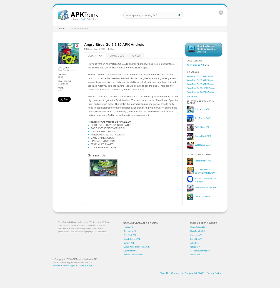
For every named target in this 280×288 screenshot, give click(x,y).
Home (62, 28)
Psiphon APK (195, 255)
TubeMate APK (130, 231)
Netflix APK (128, 227)
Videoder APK (195, 243)
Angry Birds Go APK (195, 65)
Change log (117, 56)
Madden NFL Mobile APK (205, 187)
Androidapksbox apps (63, 265)
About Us (164, 273)
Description (95, 56)
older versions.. (193, 96)
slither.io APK (129, 243)
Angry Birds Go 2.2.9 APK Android (200, 92)
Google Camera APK (132, 239)
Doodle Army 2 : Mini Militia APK (136, 247)
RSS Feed (221, 12)
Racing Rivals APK (202, 136)
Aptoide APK (195, 247)
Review (135, 56)
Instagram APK (196, 235)
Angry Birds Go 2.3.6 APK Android (200, 80)
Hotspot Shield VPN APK (134, 255)
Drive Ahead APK (201, 109)
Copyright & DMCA (194, 273)
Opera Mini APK (130, 251)
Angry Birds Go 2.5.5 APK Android (200, 76)
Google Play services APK (200, 251)
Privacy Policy (214, 273)
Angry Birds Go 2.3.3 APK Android (200, 84)
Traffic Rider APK (201, 127)
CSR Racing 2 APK (202, 145)
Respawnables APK (203, 161)
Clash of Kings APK (198, 227)
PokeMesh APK (130, 235)
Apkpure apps (87, 265)
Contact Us (177, 273)
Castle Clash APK (202, 196)
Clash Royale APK (197, 231)
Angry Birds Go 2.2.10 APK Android (201, 88)
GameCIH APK (196, 239)
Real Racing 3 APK (202, 118)
